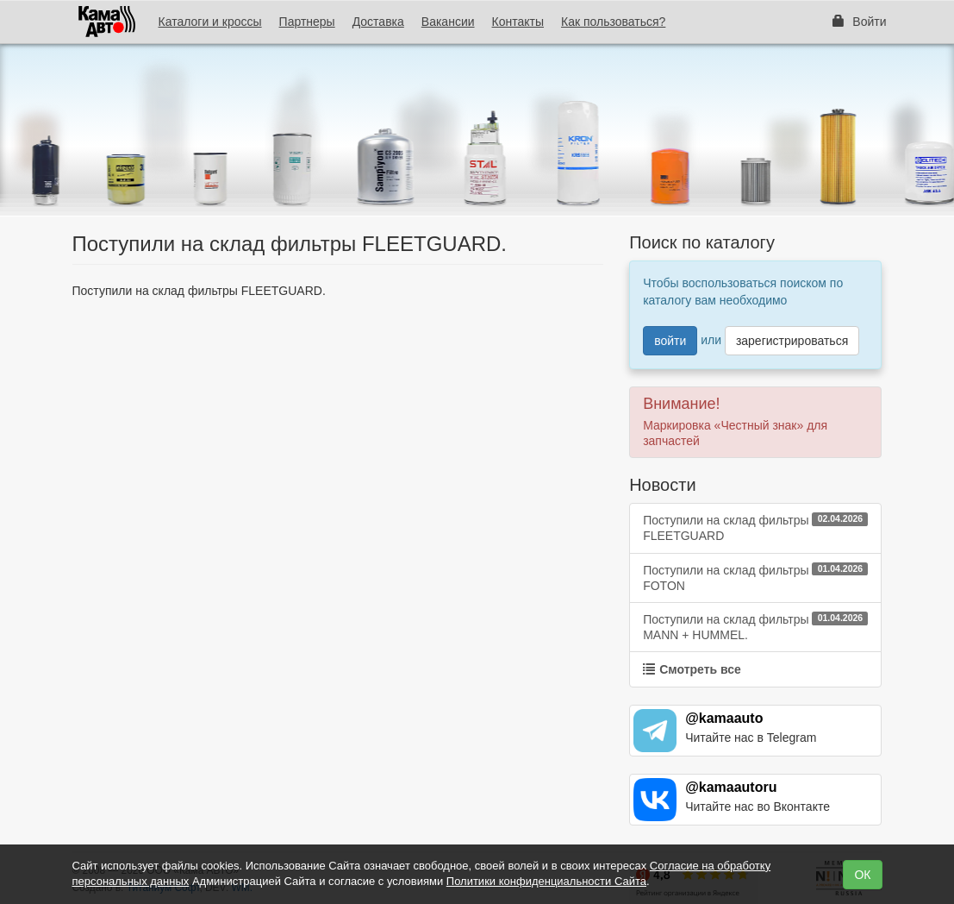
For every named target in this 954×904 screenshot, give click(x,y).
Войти (859, 21)
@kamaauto (724, 718)
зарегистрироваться (792, 341)
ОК (862, 875)
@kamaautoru (730, 787)
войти (670, 341)
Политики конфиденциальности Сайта (546, 881)
